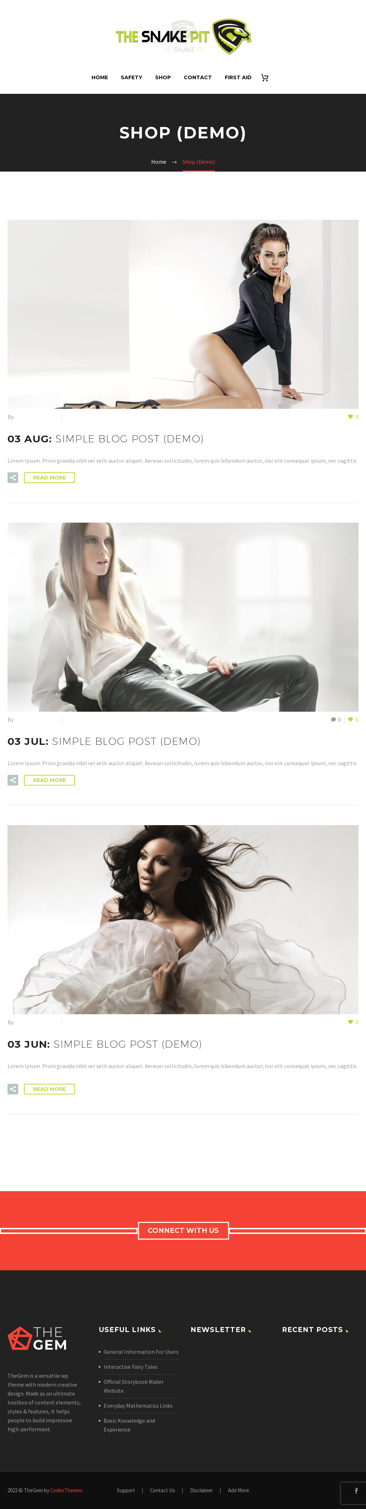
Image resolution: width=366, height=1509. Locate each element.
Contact (198, 77)
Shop (163, 77)
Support (126, 1490)
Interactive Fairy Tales (131, 1366)
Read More (49, 477)
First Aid (238, 77)
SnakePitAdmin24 (36, 416)
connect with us (185, 1230)
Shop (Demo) (81, 416)
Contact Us (162, 1490)
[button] (13, 477)
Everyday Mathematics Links (138, 1405)
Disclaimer (201, 1490)
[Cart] (268, 77)
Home (100, 77)
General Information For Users (141, 1351)
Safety (131, 77)
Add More (238, 1490)
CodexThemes (66, 1490)
